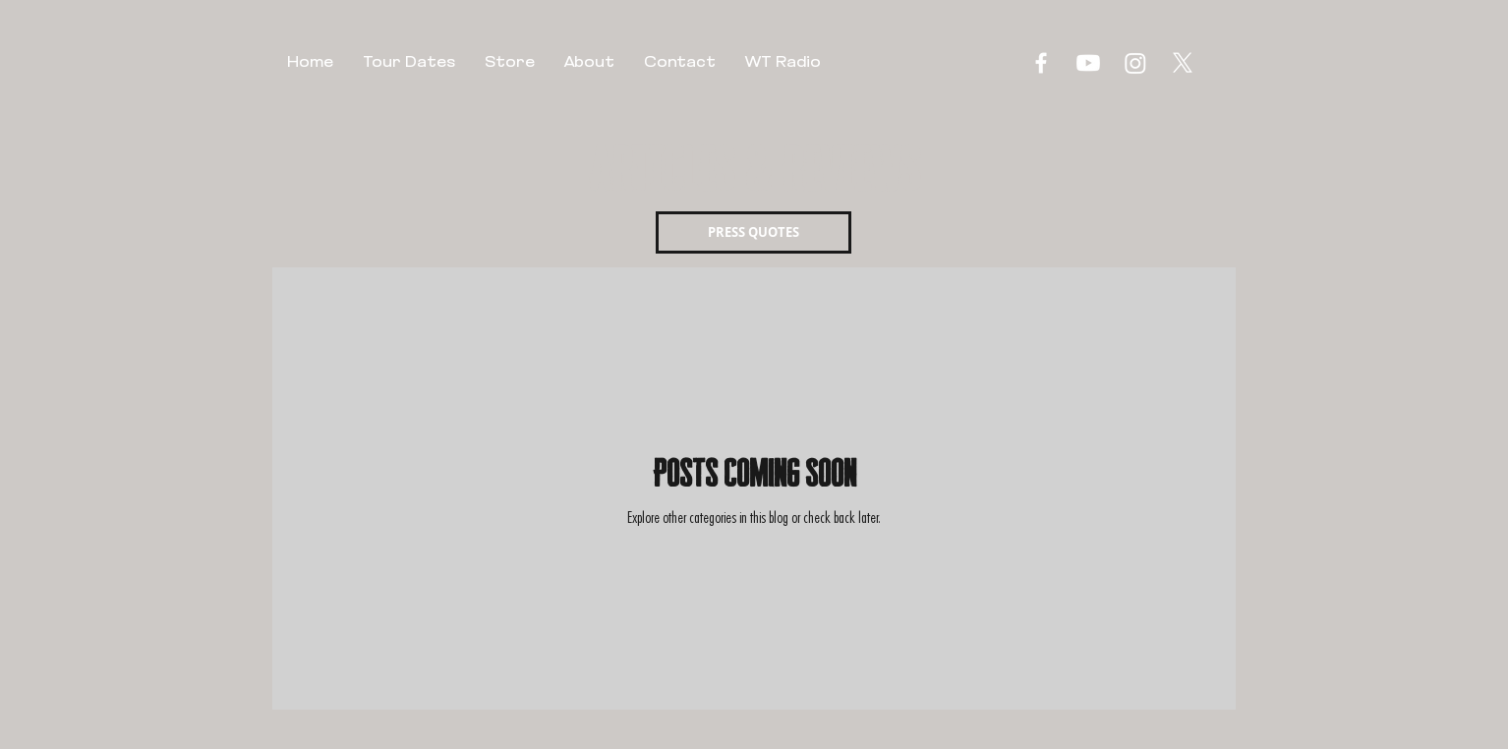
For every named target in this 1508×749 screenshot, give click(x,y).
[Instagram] (1135, 63)
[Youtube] (1088, 63)
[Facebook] (1041, 63)
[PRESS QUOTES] (753, 232)
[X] (1182, 63)
